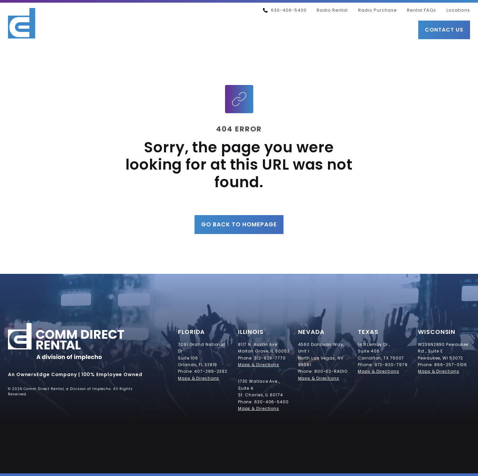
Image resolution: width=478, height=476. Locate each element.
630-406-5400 (285, 10)
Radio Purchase (377, 10)
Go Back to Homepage (239, 224)
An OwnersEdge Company (42, 374)
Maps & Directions (198, 378)
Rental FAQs (421, 10)
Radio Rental (332, 10)
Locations (458, 10)
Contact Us (444, 30)
